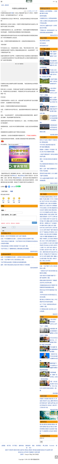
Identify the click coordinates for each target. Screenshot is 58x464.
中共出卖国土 (43, 208)
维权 (41, 238)
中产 (42, 232)
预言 (51, 258)
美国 (41, 216)
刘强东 (41, 234)
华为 (45, 221)
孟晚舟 (45, 214)
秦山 (55, 403)
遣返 (54, 247)
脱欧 (49, 225)
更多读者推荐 (34, 268)
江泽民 (54, 216)
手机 (48, 258)
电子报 (9, 445)
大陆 (41, 236)
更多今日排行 (54, 183)
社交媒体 (54, 223)
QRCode (13, 186)
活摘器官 (42, 203)
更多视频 (55, 393)
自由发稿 (51, 429)
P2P (43, 236)
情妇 (42, 221)
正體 (54, 1)
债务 (55, 225)
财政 (55, 230)
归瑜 (43, 401)
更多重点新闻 (54, 134)
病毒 (48, 199)
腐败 (48, 221)
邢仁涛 (47, 405)
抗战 (52, 252)
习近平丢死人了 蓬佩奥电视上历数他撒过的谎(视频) (15, 249)
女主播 (51, 245)
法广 (50, 223)
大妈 (45, 234)
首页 (2, 5)
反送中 (54, 219)
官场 (56, 221)
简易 (50, 398)
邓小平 (50, 254)
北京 (56, 232)
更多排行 (55, 314)
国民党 (47, 210)
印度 (12, 13)
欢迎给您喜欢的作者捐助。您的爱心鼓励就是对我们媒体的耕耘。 (18, 138)
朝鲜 (43, 225)
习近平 (43, 201)
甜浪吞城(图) (43, 16)
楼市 (52, 230)
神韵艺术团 (16, 450)
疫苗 (48, 205)
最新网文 (46, 431)
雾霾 (46, 236)
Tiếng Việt (32, 454)
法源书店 (22, 450)
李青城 (43, 405)
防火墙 (54, 236)
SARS (53, 243)
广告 (42, 431)
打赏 (30, 11)
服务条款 (21, 445)
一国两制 (46, 223)
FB (40, 225)
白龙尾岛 (44, 243)
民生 (51, 249)
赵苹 (52, 403)
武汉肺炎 (50, 197)
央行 (52, 225)
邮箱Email (42, 438)
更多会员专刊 (54, 35)
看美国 (49, 424)
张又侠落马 (43, 43)
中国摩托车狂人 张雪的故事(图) (48, 18)
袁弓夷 (49, 208)
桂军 (49, 252)
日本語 (37, 454)
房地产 (48, 230)
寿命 (43, 260)
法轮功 (52, 238)
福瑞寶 (39, 450)
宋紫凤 (41, 398)
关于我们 (14, 445)
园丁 (46, 403)
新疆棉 (55, 203)
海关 (51, 247)
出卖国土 (54, 201)
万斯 (56, 214)
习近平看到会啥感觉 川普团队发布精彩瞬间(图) (13, 263)
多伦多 (51, 431)
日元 (42, 230)
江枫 (53, 405)
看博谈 (44, 426)
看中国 (41, 223)
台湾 (49, 232)
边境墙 (52, 214)
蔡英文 (53, 232)
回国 (42, 249)
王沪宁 (50, 216)
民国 (47, 252)
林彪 (53, 254)
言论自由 (46, 245)
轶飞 (46, 401)
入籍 (45, 249)
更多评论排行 (34, 252)
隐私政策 (28, 445)
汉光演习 (42, 210)
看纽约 (31, 450)
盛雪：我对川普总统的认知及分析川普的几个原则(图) (15, 265)
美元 (43, 227)
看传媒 (35, 450)
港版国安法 (54, 208)
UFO (41, 212)
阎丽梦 (47, 212)
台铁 (46, 203)
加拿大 (46, 225)
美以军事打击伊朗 (45, 40)
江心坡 (49, 243)
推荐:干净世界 (9, 450)
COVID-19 (52, 199)
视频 (42, 317)
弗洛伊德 (54, 210)
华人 (45, 247)
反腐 (51, 221)
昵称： (3, 210)
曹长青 (43, 407)
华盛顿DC (31, 452)
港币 (45, 230)
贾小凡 (53, 398)
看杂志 (27, 450)
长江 (45, 205)
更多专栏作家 (54, 409)
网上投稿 (45, 445)
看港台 (53, 424)
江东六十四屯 (45, 241)
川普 (54, 197)
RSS (30, 447)
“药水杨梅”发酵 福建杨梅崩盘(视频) (54, 349)
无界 (51, 450)
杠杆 (41, 227)
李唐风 (43, 403)
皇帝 (45, 256)
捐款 (33, 445)
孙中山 (56, 252)
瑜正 (50, 405)
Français (27, 454)
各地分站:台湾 (22, 452)
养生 (49, 260)
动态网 (48, 450)
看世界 (7, 5)
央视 (54, 245)
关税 (49, 214)
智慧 (42, 258)
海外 (54, 249)
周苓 (55, 401)
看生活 (52, 426)
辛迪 (46, 407)
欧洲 (36, 452)
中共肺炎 (42, 197)
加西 (38, 452)
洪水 (50, 205)
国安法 (41, 205)
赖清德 (41, 214)
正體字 (22, 454)
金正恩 (51, 212)
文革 (46, 260)
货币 (50, 227)
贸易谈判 (45, 216)
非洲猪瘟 (54, 234)
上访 (48, 238)
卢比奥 (44, 199)
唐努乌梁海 (52, 241)
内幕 (48, 219)
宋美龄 (46, 254)
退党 (50, 210)
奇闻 (54, 258)
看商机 (43, 429)
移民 (42, 247)
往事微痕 (54, 205)
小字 (36, 11)
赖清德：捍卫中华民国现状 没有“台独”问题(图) (13, 237)
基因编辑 (50, 236)
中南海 (44, 219)
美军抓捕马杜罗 (44, 45)
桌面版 (3, 445)
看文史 (48, 426)
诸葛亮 (48, 256)
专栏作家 (43, 396)
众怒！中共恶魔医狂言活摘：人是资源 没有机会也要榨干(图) (17, 239)
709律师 (44, 238)
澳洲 (44, 252)
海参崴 (46, 232)
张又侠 (47, 201)
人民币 (54, 227)
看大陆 (41, 424)
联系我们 (38, 445)
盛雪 (49, 403)
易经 (52, 256)
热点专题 (43, 38)
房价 (48, 234)
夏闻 (52, 401)
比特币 (47, 227)
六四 (50, 201)
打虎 (53, 221)
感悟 (45, 258)
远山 (49, 401)
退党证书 (43, 450)
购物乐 (47, 429)
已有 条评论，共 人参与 (8, 214)
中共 (43, 212)
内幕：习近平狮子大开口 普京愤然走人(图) (12, 260)
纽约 (27, 452)
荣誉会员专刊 (45, 8)
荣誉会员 (14, 175)
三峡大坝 (50, 203)
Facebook (51, 445)
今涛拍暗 (46, 398)
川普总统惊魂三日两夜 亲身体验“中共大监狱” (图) (14, 247)
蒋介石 (42, 254)
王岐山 (55, 212)
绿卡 (48, 249)
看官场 (45, 424)
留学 (48, 247)
